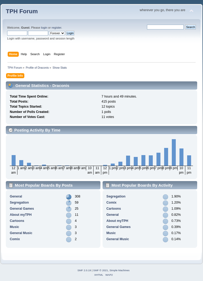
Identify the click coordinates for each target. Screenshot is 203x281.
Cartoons (17, 221)
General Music (21, 233)
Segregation (19, 202)
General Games (22, 208)
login (44, 27)
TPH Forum (22, 11)
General (16, 196)
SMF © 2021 (100, 270)
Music (14, 227)
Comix (15, 239)
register (56, 27)
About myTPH (20, 215)
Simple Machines (119, 270)
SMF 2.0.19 (84, 270)
